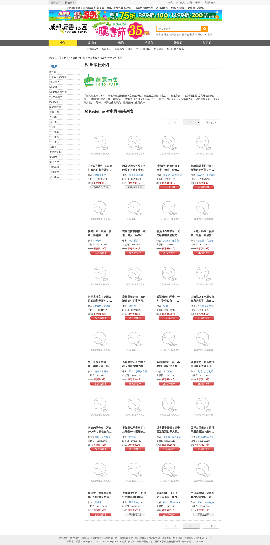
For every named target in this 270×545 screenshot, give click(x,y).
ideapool (54, 102)
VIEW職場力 (56, 97)
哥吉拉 (159, 34)
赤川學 (132, 175)
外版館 (120, 42)
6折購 (197, 2)
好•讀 (52, 127)
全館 (63, 42)
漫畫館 (178, 42)
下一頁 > (210, 122)
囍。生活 (54, 122)
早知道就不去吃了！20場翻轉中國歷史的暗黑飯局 (134, 431)
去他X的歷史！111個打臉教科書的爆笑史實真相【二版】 (100, 169)
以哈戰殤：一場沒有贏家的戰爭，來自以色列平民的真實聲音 (202, 300)
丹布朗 (185, 34)
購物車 (213, 2)
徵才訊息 (74, 538)
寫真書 (53, 147)
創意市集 (92, 57)
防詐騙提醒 (154, 538)
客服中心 (166, 538)
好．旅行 (54, 137)
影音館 (207, 42)
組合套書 (54, 167)
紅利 (189, 2)
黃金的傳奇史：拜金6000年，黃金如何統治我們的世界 (100, 431)
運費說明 (55, 2)
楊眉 (165, 306)
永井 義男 (134, 240)
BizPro (52, 72)
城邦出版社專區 (175, 49)
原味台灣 (54, 112)
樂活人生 (54, 162)
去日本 (53, 117)
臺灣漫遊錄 (175, 34)
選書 (130, 49)
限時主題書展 (143, 49)
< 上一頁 (170, 122)
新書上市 (106, 49)
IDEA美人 (54, 82)
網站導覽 (97, 538)
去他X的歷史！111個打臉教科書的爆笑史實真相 (134, 497)
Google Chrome (91, 541)
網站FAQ (85, 538)
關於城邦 (63, 538)
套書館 (149, 42)
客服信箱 (177, 538)
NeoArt (53, 87)
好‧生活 (54, 142)
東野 (209, 34)
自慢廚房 (54, 172)
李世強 (132, 306)
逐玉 (166, 34)
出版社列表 (79, 57)
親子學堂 (54, 177)
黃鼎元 (98, 502)
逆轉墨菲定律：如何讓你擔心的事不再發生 (134, 300)
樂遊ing (53, 157)
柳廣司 (193, 34)
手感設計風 (55, 152)
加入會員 (180, 2)
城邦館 (92, 42)
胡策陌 (132, 437)
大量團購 (108, 538)
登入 (170, 2)
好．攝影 (54, 132)
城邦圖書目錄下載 (124, 538)
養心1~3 (202, 34)
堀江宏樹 (168, 371)
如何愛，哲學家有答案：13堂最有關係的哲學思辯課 (100, 497)
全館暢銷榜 (92, 49)
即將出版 (119, 49)
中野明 (98, 240)
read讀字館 (55, 107)
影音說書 (159, 49)
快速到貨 (70, 2)
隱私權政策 (140, 538)
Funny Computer (58, 77)
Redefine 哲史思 (58, 92)
